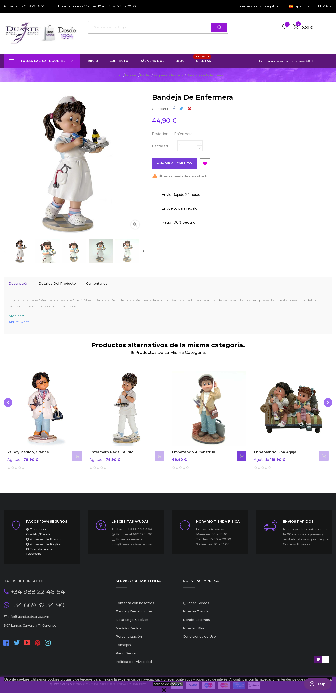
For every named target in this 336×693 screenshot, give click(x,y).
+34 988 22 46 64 (37, 589)
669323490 (142, 531)
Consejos (123, 642)
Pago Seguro (127, 650)
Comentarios (96, 283)
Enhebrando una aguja (275, 449)
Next (143, 250)
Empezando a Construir (193, 449)
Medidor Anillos (128, 625)
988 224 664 (141, 526)
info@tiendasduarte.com (132, 541)
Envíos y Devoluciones (134, 608)
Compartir (174, 108)
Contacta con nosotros (135, 600)
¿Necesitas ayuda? (130, 518)
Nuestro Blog (194, 625)
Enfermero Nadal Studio (112, 449)
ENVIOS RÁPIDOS (298, 518)
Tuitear (181, 108)
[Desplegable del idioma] (299, 6)
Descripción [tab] (18, 283)
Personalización (129, 633)
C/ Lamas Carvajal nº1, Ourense (30, 622)
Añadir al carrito (174, 163)
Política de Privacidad (134, 659)
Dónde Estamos (196, 617)
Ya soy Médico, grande (28, 449)
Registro (271, 6)
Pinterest (189, 108)
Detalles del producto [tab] (57, 283)
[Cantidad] (187, 145)
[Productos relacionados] (324, 6)
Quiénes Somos (196, 600)
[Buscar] (158, 27)
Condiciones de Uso (199, 633)
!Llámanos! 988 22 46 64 (25, 6)
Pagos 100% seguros (46, 518)
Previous (4, 250)
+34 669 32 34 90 (36, 602)
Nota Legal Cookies (132, 617)
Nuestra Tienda (196, 608)
